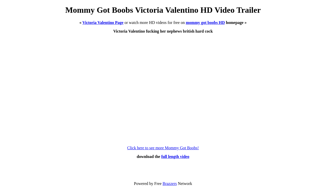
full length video (175, 156)
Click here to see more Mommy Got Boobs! (163, 148)
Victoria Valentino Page (103, 22)
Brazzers (169, 183)
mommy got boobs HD (205, 22)
